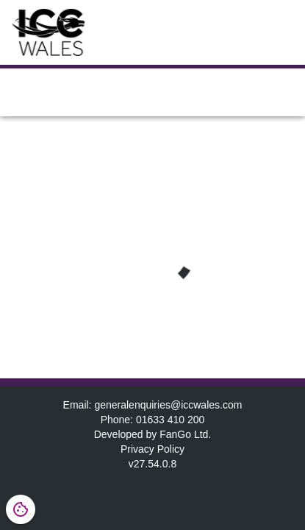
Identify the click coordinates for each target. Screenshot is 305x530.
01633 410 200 (170, 419)
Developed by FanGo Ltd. (153, 434)
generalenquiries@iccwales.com (168, 405)
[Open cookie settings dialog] (20, 509)
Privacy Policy (152, 449)
